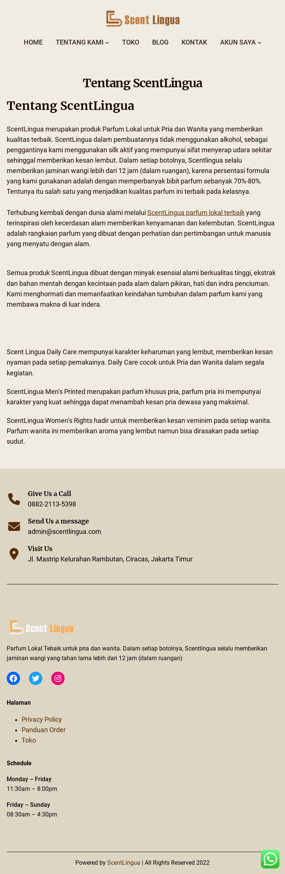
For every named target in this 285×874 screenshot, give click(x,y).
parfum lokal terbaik (196, 212)
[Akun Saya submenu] (260, 42)
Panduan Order (44, 730)
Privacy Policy (42, 719)
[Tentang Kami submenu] (107, 42)
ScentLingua (124, 862)
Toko (29, 740)
